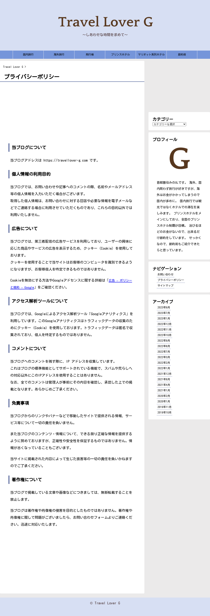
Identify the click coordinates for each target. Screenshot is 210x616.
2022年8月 (164, 346)
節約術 (182, 54)
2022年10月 (164, 335)
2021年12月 (164, 374)
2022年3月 (164, 357)
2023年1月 (164, 318)
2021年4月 (164, 385)
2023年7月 (164, 313)
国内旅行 (28, 54)
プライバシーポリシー (171, 280)
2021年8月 (164, 379)
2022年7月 (164, 351)
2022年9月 (164, 340)
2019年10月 (164, 412)
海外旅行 (59, 54)
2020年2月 (164, 396)
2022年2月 (164, 362)
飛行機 (90, 54)
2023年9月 (164, 307)
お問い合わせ (165, 274)
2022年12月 (164, 324)
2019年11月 (164, 407)
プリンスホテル (120, 54)
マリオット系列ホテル (151, 54)
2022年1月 (164, 368)
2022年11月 (164, 329)
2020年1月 (164, 401)
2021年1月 (164, 390)
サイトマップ (165, 285)
